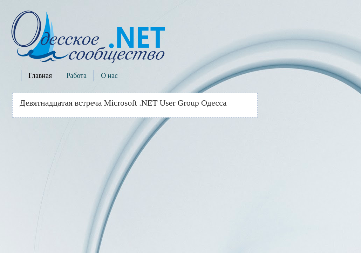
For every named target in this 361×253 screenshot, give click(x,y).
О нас (109, 75)
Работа (76, 75)
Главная (40, 75)
